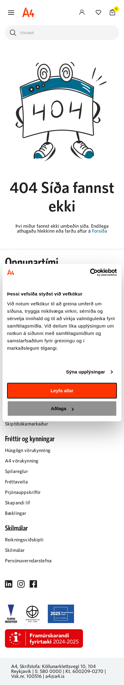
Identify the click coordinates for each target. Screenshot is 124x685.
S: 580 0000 (48, 671)
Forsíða (99, 231)
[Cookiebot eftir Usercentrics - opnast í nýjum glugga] (90, 272)
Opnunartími (31, 263)
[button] (11, 12)
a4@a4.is (54, 676)
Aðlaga (62, 408)
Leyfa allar (62, 390)
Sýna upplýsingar (85, 371)
